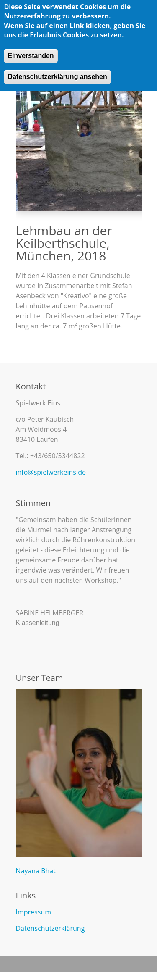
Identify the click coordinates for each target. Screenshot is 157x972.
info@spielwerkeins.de (51, 472)
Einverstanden (31, 54)
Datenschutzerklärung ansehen (57, 75)
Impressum (33, 912)
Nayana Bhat (36, 870)
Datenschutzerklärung (50, 928)
